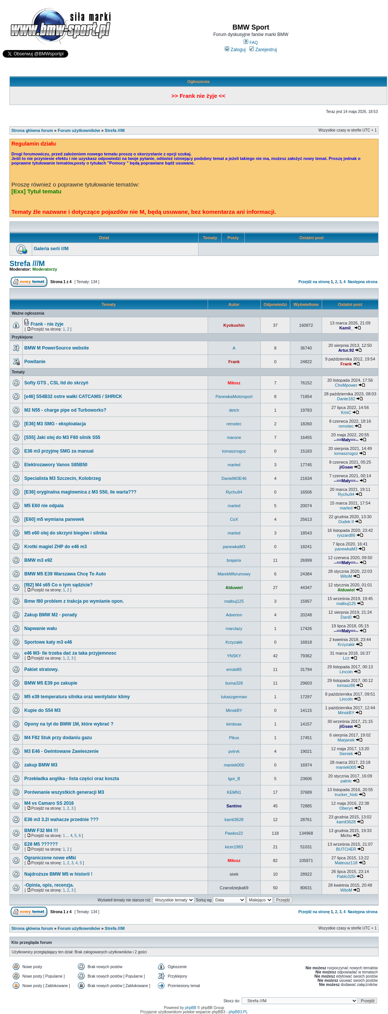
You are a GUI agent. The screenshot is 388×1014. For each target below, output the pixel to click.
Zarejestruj (263, 49)
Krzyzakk (233, 642)
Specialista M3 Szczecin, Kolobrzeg (62, 478)
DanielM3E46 (234, 478)
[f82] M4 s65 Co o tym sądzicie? (58, 585)
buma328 (234, 683)
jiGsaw (346, 467)
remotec (234, 424)
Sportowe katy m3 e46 (48, 642)
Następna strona (362, 282)
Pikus (234, 737)
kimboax (234, 724)
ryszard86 (346, 535)
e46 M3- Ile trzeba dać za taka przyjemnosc (70, 653)
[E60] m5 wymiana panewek (54, 519)
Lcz (346, 658)
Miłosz (234, 383)
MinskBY (234, 710)
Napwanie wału (40, 628)
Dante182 (346, 399)
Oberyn (346, 808)
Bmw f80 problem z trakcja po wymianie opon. (74, 601)
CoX (234, 519)
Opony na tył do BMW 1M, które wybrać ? (68, 724)
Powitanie (34, 361)
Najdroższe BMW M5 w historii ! (58, 874)
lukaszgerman (234, 696)
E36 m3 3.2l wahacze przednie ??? (61, 819)
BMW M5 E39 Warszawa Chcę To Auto (65, 574)
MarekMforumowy (233, 574)
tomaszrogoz (234, 451)
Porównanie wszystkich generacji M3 (64, 792)
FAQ (251, 42)
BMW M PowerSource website (56, 348)
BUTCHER (346, 849)
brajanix (234, 560)
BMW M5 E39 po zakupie (50, 683)
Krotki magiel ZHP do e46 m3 (55, 546)
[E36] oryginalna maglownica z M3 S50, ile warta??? (80, 492)
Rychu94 (234, 492)
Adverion (234, 615)
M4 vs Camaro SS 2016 (49, 803)
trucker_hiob (346, 794)
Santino (233, 806)
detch (234, 410)
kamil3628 (234, 819)
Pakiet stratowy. (41, 669)
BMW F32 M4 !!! (41, 830)
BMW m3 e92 (38, 560)
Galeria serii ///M (51, 248)
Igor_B (234, 778)
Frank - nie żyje (47, 324)
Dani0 (346, 617)
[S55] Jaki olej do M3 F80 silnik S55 (62, 437)
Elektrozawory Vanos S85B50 (56, 464)
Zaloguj (235, 49)
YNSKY (234, 656)
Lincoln (346, 671)
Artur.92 (346, 350)
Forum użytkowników (79, 130)
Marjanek (346, 740)
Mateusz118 (346, 862)
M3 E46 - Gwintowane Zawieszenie (61, 751)
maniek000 (234, 765)
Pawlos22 (234, 833)
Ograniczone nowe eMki (50, 857)
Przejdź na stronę (314, 282)
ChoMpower (346, 385)
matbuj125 (234, 601)
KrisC (346, 412)
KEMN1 (234, 792)
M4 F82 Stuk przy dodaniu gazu (58, 737)
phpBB (190, 1008)
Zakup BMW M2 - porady (50, 614)
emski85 (234, 669)
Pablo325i (346, 876)
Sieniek (346, 753)
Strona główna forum (32, 130)
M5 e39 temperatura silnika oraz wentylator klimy (77, 696)
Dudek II (346, 521)
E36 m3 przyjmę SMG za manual (59, 451)
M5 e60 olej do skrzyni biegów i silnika (65, 533)
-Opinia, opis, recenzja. (49, 885)
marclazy (234, 628)
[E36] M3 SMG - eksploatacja (55, 423)
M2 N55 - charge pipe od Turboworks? (65, 410)
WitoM (346, 576)
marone (234, 437)
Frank (234, 361)
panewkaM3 (234, 546)
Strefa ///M (115, 130)
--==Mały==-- (346, 439)
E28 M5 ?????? (41, 844)
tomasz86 (346, 685)
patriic (346, 781)
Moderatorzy (45, 269)
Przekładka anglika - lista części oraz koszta (71, 778)
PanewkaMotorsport (234, 396)
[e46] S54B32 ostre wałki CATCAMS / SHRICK (73, 396)
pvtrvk (233, 751)
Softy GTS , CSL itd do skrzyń (56, 383)
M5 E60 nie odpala (44, 505)
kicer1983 (234, 847)
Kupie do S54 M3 (42, 710)
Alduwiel (233, 587)
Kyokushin (233, 325)
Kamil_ (346, 328)
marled (234, 464)
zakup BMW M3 (40, 765)
